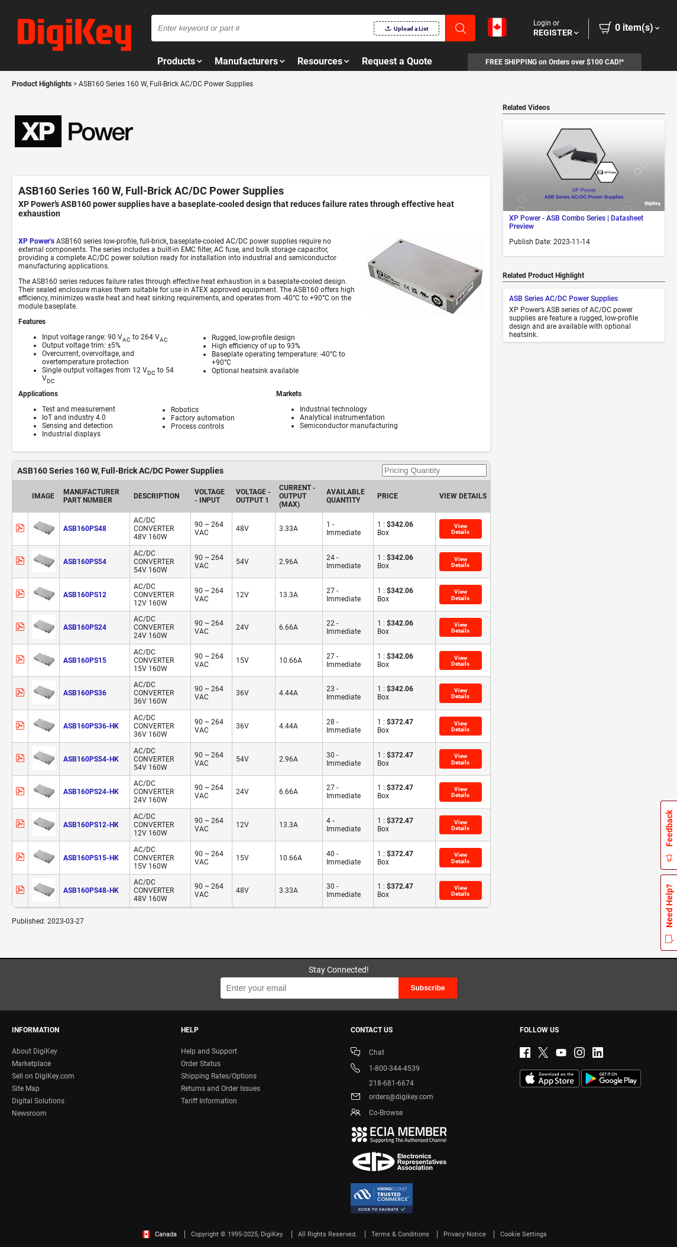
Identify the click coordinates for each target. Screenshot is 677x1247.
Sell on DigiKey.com (43, 1076)
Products (176, 61)
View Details (460, 529)
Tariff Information (209, 1101)
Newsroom (29, 1113)
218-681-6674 (382, 1083)
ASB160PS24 (84, 627)
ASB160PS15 (84, 660)
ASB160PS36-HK (91, 726)
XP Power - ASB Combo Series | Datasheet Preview (576, 222)
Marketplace (31, 1064)
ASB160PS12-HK (91, 825)
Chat (367, 1053)
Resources (319, 61)
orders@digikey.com (392, 1097)
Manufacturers (246, 61)
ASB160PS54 (84, 562)
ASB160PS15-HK (91, 858)
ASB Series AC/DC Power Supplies (563, 298)
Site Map (26, 1088)
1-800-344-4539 (385, 1069)
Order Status (201, 1064)
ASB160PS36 (84, 693)
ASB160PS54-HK (91, 759)
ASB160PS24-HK (91, 792)
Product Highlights (42, 84)
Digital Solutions (38, 1101)
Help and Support (209, 1051)
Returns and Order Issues (220, 1088)
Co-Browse (377, 1113)
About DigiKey (34, 1051)
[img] (74, 35)
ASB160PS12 (84, 595)
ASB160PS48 (84, 528)
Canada (159, 1234)
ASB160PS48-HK (91, 890)
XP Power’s (36, 241)
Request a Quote (397, 61)
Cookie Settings (523, 1234)
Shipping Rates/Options (219, 1076)
